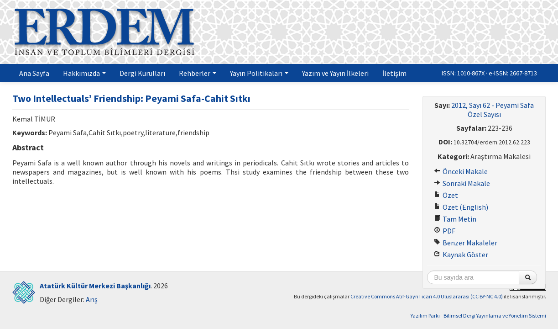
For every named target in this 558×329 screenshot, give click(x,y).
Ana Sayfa (34, 73)
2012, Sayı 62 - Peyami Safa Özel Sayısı (492, 110)
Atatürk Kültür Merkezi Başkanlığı (95, 285)
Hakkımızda (84, 73)
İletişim (394, 73)
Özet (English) (461, 207)
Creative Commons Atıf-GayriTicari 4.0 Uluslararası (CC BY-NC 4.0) (426, 296)
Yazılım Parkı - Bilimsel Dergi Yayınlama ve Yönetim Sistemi (478, 315)
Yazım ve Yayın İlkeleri (335, 73)
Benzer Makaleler (465, 242)
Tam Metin (455, 218)
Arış (92, 299)
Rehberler (197, 73)
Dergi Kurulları (142, 73)
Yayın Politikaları (259, 73)
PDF (444, 230)
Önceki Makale (461, 171)
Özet (446, 195)
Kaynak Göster (461, 254)
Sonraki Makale (462, 183)
